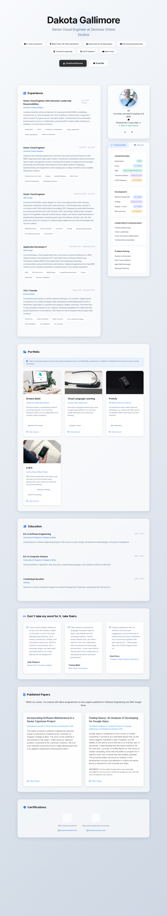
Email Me (98, 63)
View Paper (33, 781)
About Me (139, 145)
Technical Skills (118, 145)
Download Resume (73, 63)
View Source (32, 432)
